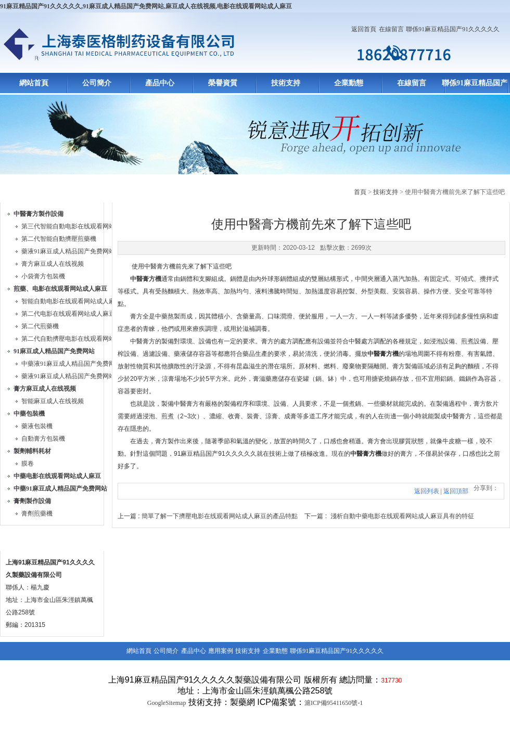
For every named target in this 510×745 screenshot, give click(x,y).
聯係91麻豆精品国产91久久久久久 (453, 29)
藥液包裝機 (37, 426)
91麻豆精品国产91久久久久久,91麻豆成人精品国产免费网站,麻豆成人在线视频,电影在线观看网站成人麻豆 (146, 6)
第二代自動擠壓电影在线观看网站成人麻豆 (80, 338)
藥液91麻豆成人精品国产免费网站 (68, 251)
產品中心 (159, 83)
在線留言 (391, 29)
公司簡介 (96, 83)
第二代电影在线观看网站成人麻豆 (68, 313)
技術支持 (285, 83)
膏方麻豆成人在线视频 (52, 263)
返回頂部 (455, 491)
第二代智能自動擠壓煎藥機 (58, 238)
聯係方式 (25, 539)
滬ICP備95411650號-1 (333, 703)
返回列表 (426, 491)
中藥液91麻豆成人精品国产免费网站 (71, 363)
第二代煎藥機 (40, 326)
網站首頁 (33, 83)
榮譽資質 (222, 83)
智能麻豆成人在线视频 (52, 401)
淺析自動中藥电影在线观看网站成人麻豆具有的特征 (402, 516)
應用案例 (220, 650)
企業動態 (348, 83)
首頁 (360, 192)
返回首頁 (363, 29)
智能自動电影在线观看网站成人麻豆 (71, 301)
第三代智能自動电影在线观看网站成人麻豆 (80, 226)
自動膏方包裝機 (43, 438)
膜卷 (27, 463)
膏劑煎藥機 (37, 513)
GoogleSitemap (166, 703)
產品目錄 (25, 190)
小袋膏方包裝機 (43, 276)
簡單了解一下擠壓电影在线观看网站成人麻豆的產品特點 (220, 516)
